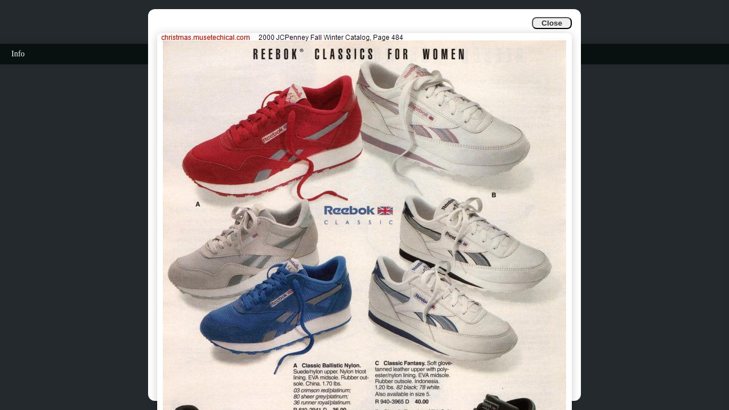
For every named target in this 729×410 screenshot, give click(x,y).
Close (552, 23)
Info (17, 54)
